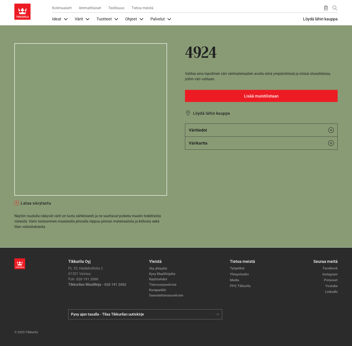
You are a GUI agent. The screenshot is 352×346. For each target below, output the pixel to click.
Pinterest (331, 280)
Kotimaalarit (62, 8)
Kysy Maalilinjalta (162, 274)
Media (234, 280)
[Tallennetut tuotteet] (326, 8)
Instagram (330, 274)
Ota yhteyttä (158, 268)
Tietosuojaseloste (162, 285)
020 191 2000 (87, 279)
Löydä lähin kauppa (320, 19)
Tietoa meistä (142, 8)
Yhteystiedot (239, 274)
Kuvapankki (157, 290)
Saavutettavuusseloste (166, 295)
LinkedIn (331, 292)
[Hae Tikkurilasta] (335, 8)
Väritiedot (261, 130)
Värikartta (261, 143)
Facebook (330, 268)
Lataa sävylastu (36, 203)
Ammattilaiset (90, 8)
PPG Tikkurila (240, 286)
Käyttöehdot (158, 279)
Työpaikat (237, 268)
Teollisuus (116, 8)
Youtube (331, 286)
